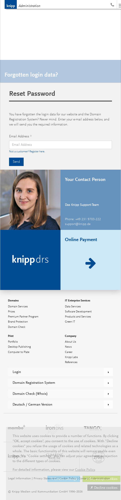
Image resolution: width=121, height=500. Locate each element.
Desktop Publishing (19, 346)
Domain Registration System (34, 383)
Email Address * (20, 136)
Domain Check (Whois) (30, 394)
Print (10, 336)
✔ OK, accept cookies (101, 479)
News (68, 346)
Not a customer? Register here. (27, 151)
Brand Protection (18, 321)
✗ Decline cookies (103, 488)
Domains (13, 300)
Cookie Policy (85, 470)
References (71, 362)
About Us (70, 341)
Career (68, 352)
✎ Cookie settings (63, 479)
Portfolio (13, 341)
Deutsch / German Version (32, 404)
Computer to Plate (18, 352)
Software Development (78, 311)
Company (70, 336)
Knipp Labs (71, 357)
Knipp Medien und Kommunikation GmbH (11, 4)
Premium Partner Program (23, 316)
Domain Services (18, 306)
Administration (29, 6)
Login (17, 372)
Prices (11, 311)
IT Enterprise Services (77, 300)
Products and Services (78, 316)
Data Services (73, 306)
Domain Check (16, 327)
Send (16, 162)
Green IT (70, 321)
